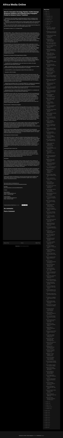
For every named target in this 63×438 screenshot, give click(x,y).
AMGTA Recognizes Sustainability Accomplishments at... (50, 95)
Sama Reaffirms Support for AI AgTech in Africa (50, 365)
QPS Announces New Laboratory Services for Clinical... (51, 65)
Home (22, 242)
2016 (46, 422)
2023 (46, 410)
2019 (46, 417)
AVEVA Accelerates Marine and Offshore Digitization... (50, 136)
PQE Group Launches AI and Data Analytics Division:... (50, 106)
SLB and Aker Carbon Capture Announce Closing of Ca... (50, 335)
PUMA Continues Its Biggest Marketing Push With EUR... (51, 394)
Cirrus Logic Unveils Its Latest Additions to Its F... (50, 140)
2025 (46, 13)
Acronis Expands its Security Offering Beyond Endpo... (50, 372)
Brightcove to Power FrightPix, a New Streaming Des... (50, 354)
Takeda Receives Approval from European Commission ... (51, 194)
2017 (46, 420)
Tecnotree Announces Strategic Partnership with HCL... (50, 283)
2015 (46, 424)
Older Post (37, 242)
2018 (46, 419)
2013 (46, 427)
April (47, 403)
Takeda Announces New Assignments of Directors (50, 84)
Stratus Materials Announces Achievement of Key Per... (50, 152)
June (47, 26)
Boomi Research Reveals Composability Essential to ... (51, 362)
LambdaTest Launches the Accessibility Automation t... (51, 32)
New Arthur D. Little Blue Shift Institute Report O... (50, 28)
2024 (46, 14)
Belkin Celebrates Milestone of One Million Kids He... (51, 61)
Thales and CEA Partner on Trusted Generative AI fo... (51, 317)
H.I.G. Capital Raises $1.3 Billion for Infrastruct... (51, 167)
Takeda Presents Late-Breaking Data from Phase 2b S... (50, 160)
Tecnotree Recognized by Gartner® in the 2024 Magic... (51, 273)
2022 (46, 412)
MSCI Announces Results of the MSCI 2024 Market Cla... (51, 220)
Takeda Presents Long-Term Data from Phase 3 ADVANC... (51, 302)
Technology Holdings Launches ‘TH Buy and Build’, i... (51, 246)
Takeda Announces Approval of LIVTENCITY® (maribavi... (49, 171)
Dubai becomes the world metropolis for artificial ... (51, 305)
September (48, 21)
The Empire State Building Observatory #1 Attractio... (51, 110)
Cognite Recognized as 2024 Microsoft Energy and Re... (51, 50)
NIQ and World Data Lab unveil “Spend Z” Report (51, 280)
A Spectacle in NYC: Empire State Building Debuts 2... (50, 324)
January (48, 408)
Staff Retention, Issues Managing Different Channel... (50, 239)
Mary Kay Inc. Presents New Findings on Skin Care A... (50, 212)
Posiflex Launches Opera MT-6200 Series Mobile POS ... (51, 129)
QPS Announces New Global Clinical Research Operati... (50, 205)
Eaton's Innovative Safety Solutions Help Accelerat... (51, 391)
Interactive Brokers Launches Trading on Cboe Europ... (50, 383)
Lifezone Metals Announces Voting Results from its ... (50, 182)
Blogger (42, 435)
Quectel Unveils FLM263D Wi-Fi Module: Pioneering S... (51, 114)
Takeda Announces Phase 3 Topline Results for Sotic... (51, 332)
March (47, 405)
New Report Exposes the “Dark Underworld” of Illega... (51, 156)
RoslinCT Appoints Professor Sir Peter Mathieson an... (50, 121)
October (48, 19)
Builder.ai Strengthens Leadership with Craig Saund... (50, 387)
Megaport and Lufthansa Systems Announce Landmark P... (50, 164)
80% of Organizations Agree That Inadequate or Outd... (51, 376)
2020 (46, 415)
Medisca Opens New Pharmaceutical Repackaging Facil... (50, 69)
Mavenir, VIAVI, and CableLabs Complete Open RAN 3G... (50, 54)
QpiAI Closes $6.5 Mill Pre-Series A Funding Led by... (50, 201)
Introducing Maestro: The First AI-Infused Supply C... (51, 290)
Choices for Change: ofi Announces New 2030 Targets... (50, 287)
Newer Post (6, 242)
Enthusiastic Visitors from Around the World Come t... (51, 294)
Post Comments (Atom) (24, 246)
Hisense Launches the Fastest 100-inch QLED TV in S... (51, 179)
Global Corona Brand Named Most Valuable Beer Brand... (50, 368)
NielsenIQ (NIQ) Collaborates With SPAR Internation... (50, 40)
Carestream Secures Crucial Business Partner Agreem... (50, 309)
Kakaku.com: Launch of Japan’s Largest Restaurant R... (50, 72)
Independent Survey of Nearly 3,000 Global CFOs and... (50, 224)
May (47, 401)
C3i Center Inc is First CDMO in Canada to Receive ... (50, 216)
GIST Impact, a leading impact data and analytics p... (50, 243)
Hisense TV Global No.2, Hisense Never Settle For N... (51, 125)
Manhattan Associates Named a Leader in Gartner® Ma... (50, 350)
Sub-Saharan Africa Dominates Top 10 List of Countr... (50, 133)
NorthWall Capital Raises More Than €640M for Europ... (51, 379)
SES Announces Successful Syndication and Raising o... (51, 261)
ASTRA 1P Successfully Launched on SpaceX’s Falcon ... (51, 197)
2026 (46, 11)
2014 (46, 425)
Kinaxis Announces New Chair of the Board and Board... (51, 118)
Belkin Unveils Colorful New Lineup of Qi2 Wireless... (50, 99)
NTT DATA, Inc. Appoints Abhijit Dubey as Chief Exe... (51, 298)
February (48, 406)
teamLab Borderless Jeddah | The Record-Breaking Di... (50, 250)
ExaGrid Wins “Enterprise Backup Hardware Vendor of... (51, 276)
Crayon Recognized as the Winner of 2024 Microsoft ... (51, 46)
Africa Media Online (14, 4)
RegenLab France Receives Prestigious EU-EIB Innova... (50, 398)
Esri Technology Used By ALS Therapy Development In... (51, 190)
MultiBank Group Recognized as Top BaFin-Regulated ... (50, 347)
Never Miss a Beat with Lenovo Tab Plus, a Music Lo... (50, 235)
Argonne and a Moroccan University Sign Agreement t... (51, 343)
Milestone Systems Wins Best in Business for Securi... (50, 258)
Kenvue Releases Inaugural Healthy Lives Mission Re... (51, 148)
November (48, 17)
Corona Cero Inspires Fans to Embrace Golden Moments (50, 358)
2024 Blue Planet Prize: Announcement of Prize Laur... (51, 254)
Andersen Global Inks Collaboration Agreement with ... (50, 144)
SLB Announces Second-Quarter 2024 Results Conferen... (51, 91)
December (48, 16)
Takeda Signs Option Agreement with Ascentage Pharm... (50, 339)
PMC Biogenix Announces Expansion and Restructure (51, 186)
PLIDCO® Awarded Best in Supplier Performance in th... (51, 228)
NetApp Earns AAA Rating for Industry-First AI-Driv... (51, 80)
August (47, 23)
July (47, 24)
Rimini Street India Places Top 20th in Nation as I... (51, 43)
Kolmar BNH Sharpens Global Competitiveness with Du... (51, 209)
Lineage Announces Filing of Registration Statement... (51, 36)
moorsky (34, 435)
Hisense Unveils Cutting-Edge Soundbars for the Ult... (51, 175)
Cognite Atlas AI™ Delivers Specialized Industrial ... (50, 328)
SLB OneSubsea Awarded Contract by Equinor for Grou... (51, 57)
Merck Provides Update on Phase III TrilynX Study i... (51, 76)
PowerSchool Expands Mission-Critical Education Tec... (50, 265)
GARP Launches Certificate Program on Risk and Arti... (51, 313)
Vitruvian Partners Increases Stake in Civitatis (50, 102)
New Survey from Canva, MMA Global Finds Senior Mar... (51, 320)
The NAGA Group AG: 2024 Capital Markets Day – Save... (50, 269)
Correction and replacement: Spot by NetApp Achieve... (50, 231)
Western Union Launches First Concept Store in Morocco (51, 87)
